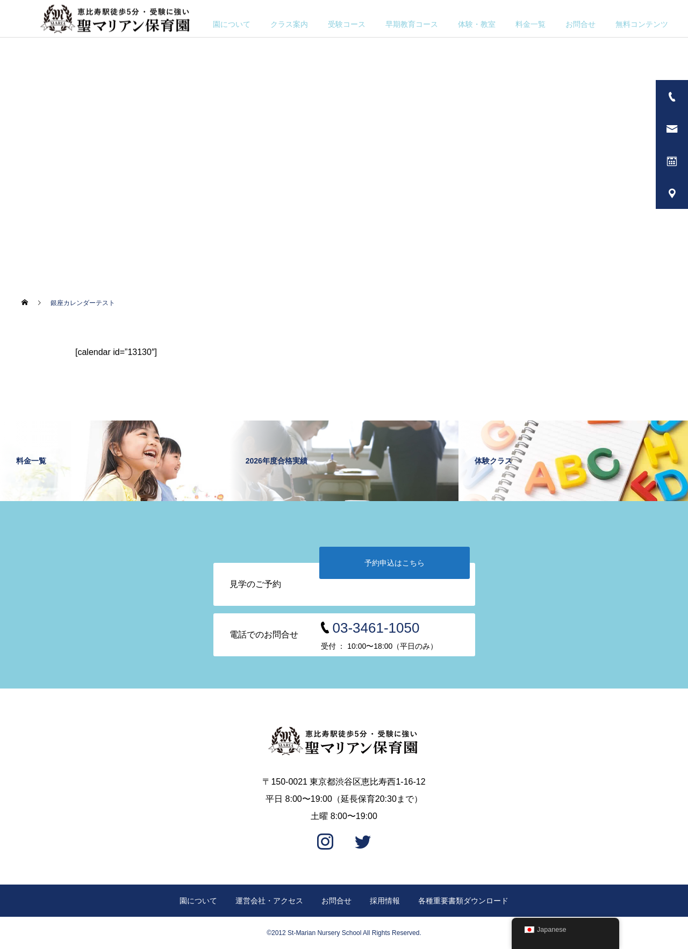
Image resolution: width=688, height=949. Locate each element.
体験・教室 (477, 24)
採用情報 (385, 900)
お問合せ (580, 24)
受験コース (347, 24)
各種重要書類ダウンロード (463, 900)
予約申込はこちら (394, 563)
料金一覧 (530, 24)
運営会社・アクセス (269, 900)
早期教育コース (411, 24)
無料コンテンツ (641, 24)
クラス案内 (289, 24)
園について (231, 24)
